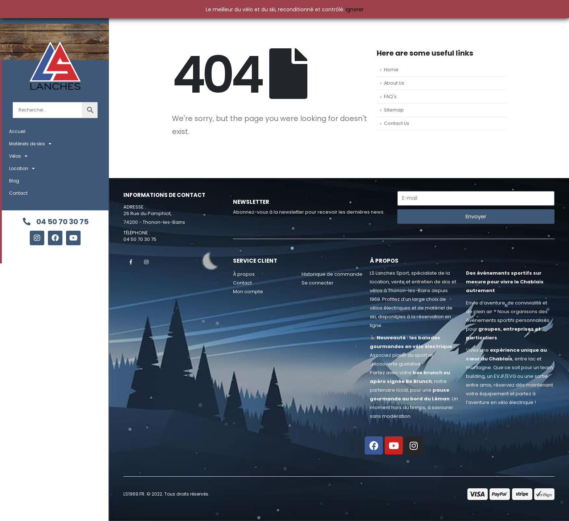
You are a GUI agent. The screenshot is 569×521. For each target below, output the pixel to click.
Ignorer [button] (355, 9)
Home (391, 69)
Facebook (130, 261)
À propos (244, 274)
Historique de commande (332, 274)
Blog (14, 181)
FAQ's (390, 96)
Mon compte (248, 291)
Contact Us (396, 123)
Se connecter (317, 282)
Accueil (17, 131)
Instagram (146, 261)
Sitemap (394, 110)
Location (22, 168)
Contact (18, 193)
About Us (394, 83)
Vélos (18, 156)
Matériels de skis (30, 144)
